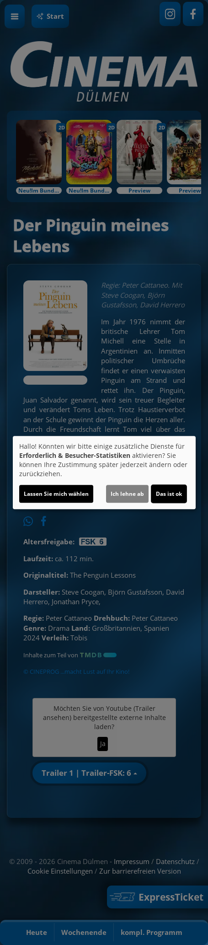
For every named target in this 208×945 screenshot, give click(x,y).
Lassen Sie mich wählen (56, 494)
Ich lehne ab (127, 494)
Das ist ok (169, 494)
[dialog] (104, 472)
